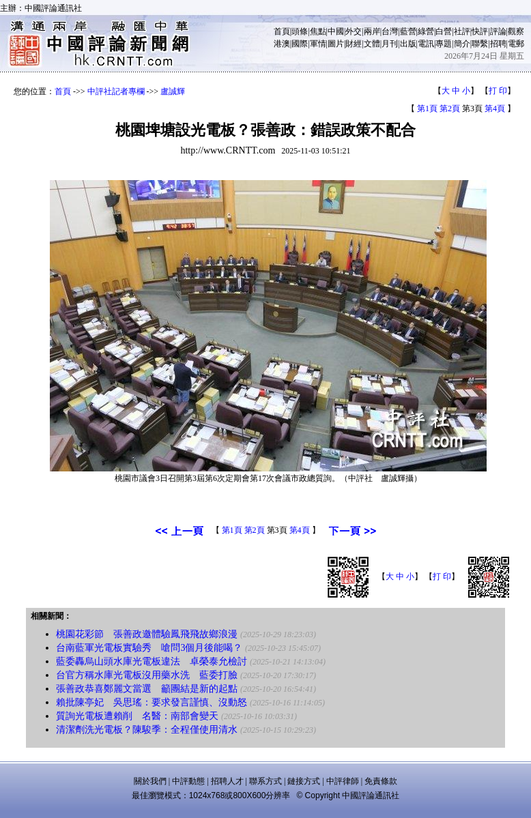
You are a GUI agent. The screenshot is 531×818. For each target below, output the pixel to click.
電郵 (516, 43)
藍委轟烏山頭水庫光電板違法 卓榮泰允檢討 (151, 661)
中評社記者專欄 (116, 91)
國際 (299, 43)
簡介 (462, 43)
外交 (353, 31)
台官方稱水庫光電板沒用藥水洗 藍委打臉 (147, 675)
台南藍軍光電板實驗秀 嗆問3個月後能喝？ (149, 648)
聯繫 (480, 43)
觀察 (516, 31)
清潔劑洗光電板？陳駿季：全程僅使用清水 (147, 730)
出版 (408, 43)
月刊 (390, 43)
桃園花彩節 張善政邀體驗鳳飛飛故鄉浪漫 (147, 634)
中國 (336, 31)
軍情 (318, 43)
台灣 (390, 31)
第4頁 (495, 108)
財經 (353, 43)
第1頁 (427, 108)
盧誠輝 (172, 91)
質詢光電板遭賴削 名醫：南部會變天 (137, 716)
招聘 (498, 43)
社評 (462, 31)
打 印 (498, 91)
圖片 (336, 43)
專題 (443, 43)
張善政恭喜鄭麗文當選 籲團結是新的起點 (147, 689)
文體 (372, 43)
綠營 (426, 31)
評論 (498, 31)
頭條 (299, 31)
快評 (480, 31)
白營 (443, 31)
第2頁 (450, 108)
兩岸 (372, 31)
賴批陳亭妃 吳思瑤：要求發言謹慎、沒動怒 (151, 702)
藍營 (408, 31)
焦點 (318, 31)
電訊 (426, 43)
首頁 (282, 31)
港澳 (282, 43)
